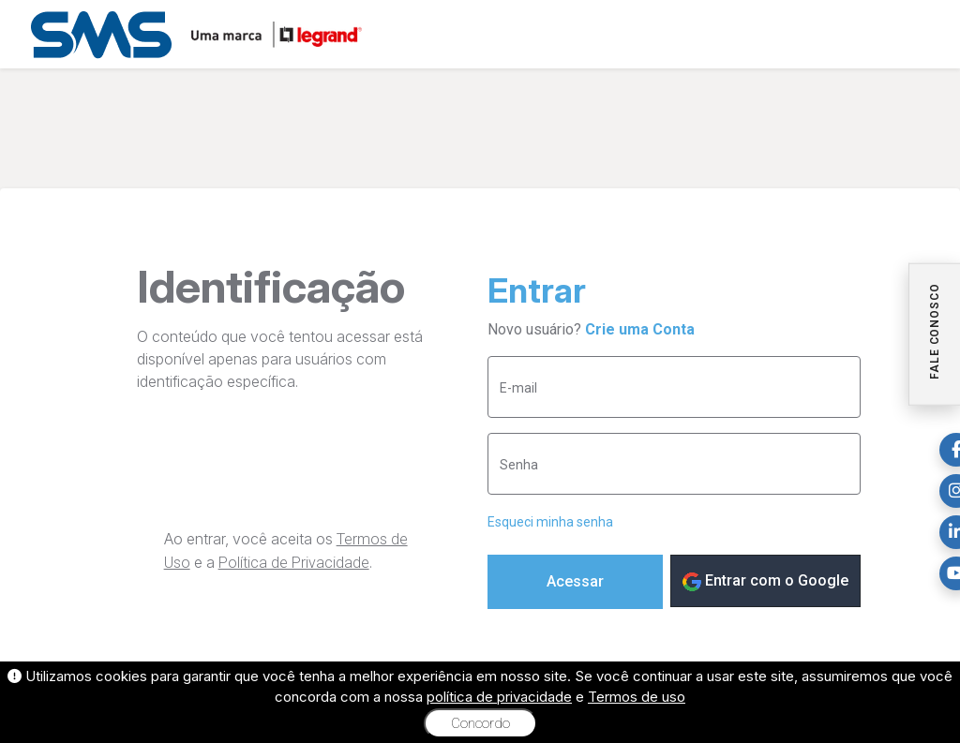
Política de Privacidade (293, 563)
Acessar (575, 581)
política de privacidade (499, 697)
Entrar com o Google (765, 581)
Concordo (480, 723)
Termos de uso (636, 697)
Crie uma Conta (640, 329)
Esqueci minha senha (550, 521)
